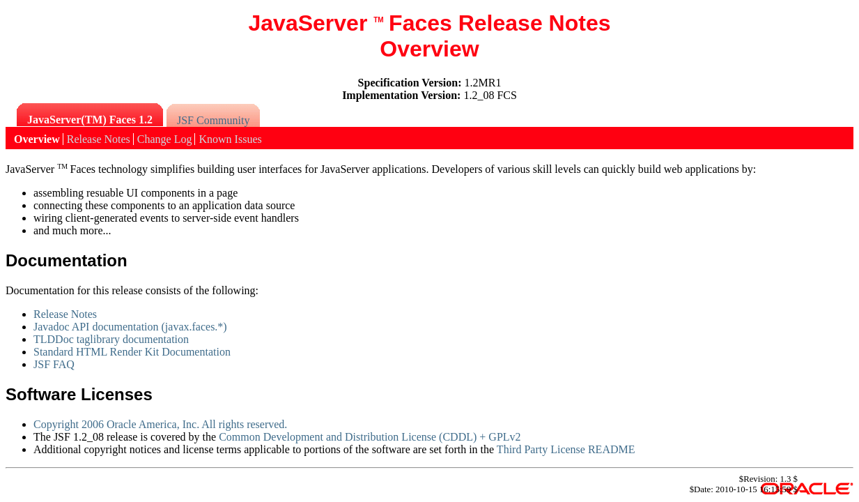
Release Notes (65, 314)
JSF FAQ (54, 364)
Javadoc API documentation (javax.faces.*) (130, 327)
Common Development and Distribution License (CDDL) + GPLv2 (369, 437)
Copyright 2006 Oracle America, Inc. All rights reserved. (160, 424)
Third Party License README (566, 449)
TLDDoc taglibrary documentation (111, 339)
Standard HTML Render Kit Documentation (132, 352)
